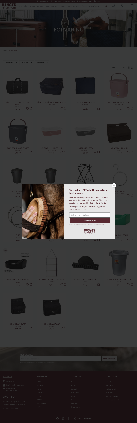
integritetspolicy (99, 224)
